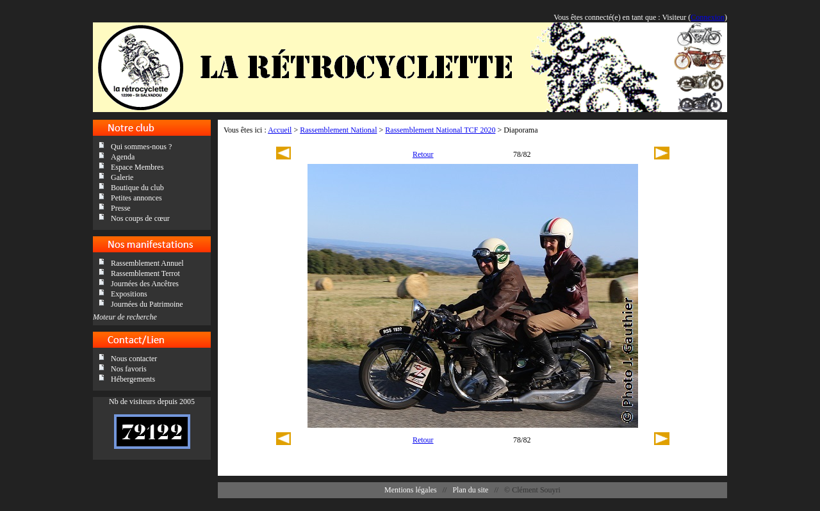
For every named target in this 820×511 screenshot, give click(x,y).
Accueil (279, 130)
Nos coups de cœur (140, 218)
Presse (121, 208)
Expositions (129, 293)
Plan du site (470, 489)
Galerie (122, 177)
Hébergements (133, 379)
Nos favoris (129, 368)
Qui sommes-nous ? (141, 146)
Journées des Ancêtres (145, 283)
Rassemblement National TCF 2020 (440, 130)
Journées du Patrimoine (147, 304)
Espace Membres (137, 167)
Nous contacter (134, 358)
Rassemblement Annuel (147, 263)
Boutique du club (137, 187)
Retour (423, 154)
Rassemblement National (338, 130)
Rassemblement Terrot (145, 273)
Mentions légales (410, 489)
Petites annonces (136, 197)
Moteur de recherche (125, 316)
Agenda (123, 156)
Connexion (708, 17)
